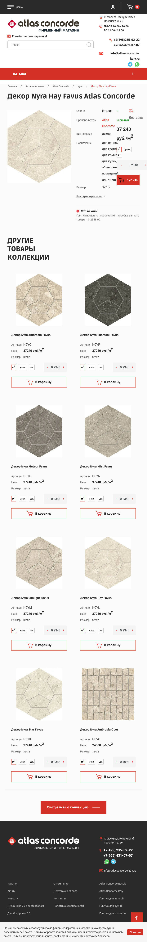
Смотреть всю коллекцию (68, 807)
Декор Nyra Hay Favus (96, 598)
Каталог (12, 883)
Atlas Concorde (60, 86)
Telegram (130, 65)
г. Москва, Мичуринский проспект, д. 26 (119, 19)
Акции (11, 891)
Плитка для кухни (110, 905)
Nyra (80, 86)
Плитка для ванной (111, 898)
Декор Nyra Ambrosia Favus (31, 335)
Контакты (59, 898)
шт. (119, 154)
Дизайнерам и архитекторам (25, 905)
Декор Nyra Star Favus (27, 729)
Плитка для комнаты (112, 913)
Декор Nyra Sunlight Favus (30, 598)
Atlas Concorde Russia (112, 883)
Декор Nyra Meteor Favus (29, 466)
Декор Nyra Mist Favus (96, 466)
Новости (12, 898)
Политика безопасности (68, 905)
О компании (61, 883)
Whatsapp (137, 65)
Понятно (135, 932)
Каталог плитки (34, 86)
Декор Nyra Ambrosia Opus (99, 729)
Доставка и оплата (65, 891)
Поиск (89, 44)
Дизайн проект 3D (18, 913)
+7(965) (127, 45)
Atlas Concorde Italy (111, 891)
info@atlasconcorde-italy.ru (125, 56)
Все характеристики (89, 196)
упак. (128, 149)
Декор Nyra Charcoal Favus (99, 335)
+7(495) (127, 40)
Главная (12, 86)
